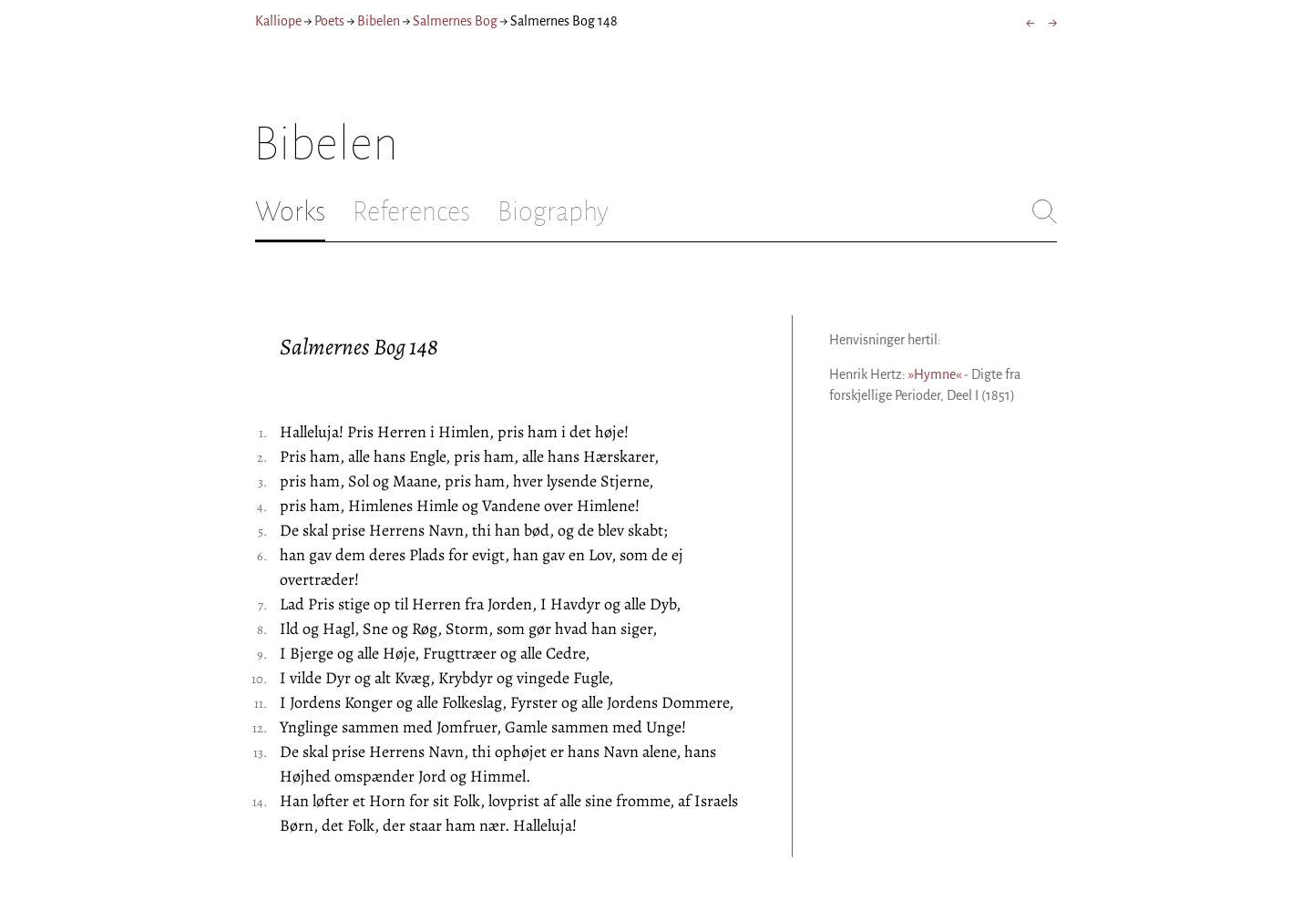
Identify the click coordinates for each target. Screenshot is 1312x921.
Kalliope (278, 21)
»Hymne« (934, 374)
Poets (329, 21)
